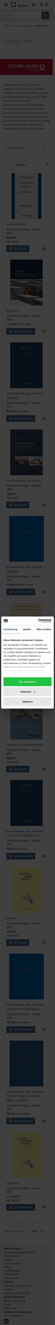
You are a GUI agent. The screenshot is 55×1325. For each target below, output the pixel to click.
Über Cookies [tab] (44, 629)
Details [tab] (27, 629)
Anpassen (27, 691)
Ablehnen (27, 701)
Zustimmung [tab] (10, 629)
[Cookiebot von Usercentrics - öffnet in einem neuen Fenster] (38, 621)
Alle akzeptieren (27, 681)
